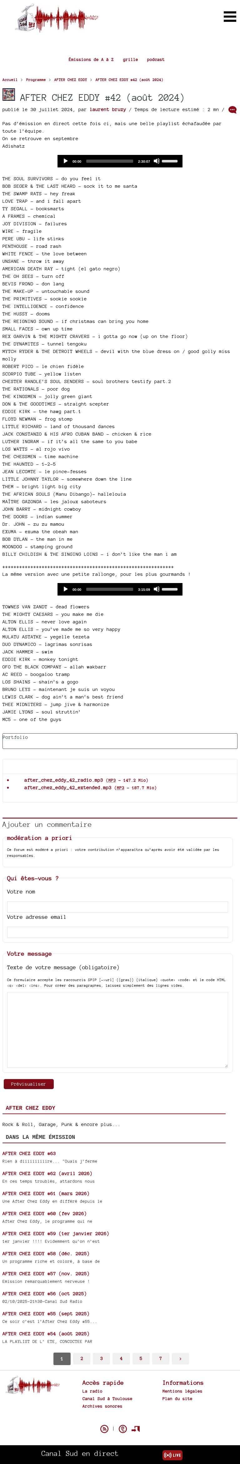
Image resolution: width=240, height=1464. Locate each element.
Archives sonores (102, 1406)
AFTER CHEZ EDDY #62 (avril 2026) (47, 1173)
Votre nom (21, 891)
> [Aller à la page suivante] (180, 1358)
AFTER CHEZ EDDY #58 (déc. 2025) (46, 1253)
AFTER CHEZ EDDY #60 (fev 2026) (44, 1213)
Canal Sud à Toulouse (107, 1398)
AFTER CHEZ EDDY (30, 1108)
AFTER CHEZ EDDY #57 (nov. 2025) (46, 1273)
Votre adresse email (37, 917)
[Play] (65, 161)
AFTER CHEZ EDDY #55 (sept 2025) (46, 1313)
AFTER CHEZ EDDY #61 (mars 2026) (46, 1193)
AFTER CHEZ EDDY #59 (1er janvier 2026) (55, 1233)
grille (130, 59)
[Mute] (156, 161)
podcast (156, 59)
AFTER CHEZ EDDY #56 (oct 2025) (44, 1293)
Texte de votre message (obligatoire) (63, 967)
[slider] (109, 161)
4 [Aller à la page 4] (121, 1358)
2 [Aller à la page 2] (82, 1358)
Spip (120, 1417)
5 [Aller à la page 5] (141, 1358)
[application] (120, 161)
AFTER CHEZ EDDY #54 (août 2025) (46, 1333)
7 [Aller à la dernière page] (160, 1358)
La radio (92, 1391)
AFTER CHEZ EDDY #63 (29, 1153)
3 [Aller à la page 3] (101, 1358)
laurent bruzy (108, 109)
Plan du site (177, 1398)
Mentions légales (182, 1391)
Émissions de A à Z (91, 59)
